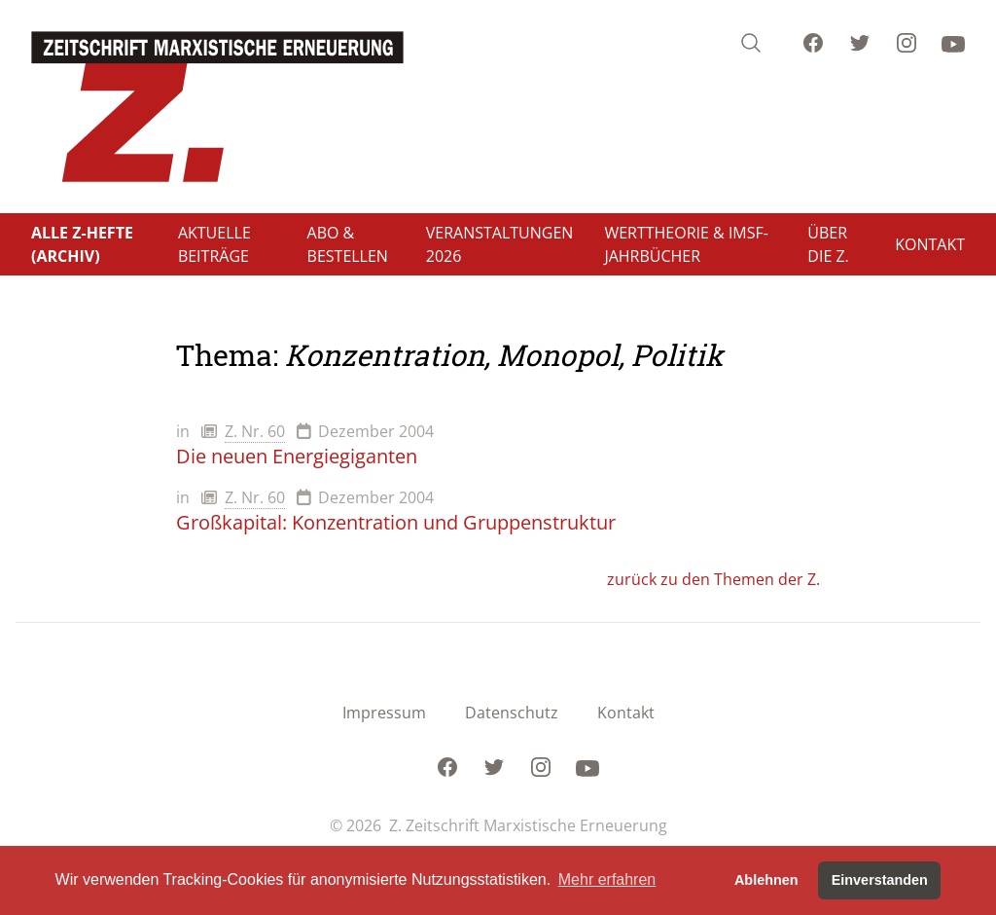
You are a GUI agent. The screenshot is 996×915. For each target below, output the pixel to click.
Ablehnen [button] (766, 880)
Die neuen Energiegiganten (296, 456)
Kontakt (626, 712)
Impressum (384, 712)
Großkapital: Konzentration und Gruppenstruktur (396, 522)
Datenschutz (511, 712)
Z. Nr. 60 (255, 431)
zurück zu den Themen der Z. (713, 579)
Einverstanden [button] (880, 880)
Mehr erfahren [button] (607, 879)
